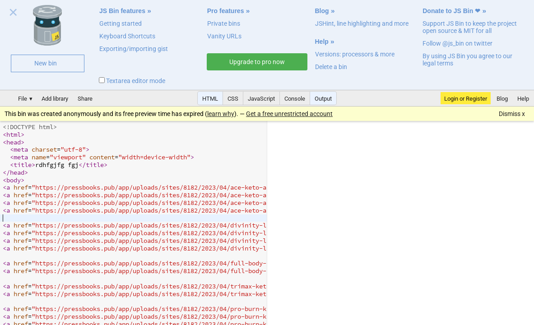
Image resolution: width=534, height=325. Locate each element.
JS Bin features (122, 10)
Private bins (223, 23)
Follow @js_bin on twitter (457, 43)
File (22, 98)
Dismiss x (512, 113)
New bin (45, 63)
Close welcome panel (13, 14)
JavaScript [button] (261, 98)
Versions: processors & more (355, 54)
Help (322, 41)
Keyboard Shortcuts (127, 36)
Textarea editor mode (132, 80)
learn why (220, 113)
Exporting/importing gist (133, 48)
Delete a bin (331, 66)
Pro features (225, 10)
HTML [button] (210, 98)
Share (85, 98)
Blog (322, 10)
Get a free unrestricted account (289, 113)
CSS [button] (233, 98)
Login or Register (465, 98)
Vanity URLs (224, 36)
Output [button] (323, 98)
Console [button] (294, 98)
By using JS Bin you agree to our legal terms (467, 59)
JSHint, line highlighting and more (362, 23)
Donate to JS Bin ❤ (451, 10)
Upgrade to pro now (257, 61)
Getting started (120, 23)
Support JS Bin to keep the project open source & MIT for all (470, 27)
